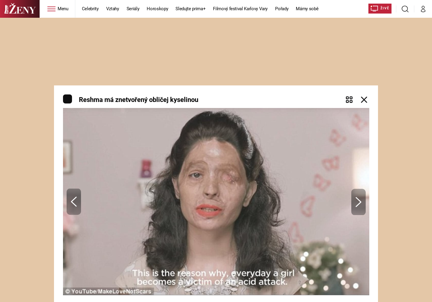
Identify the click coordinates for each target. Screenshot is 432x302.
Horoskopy (157, 8)
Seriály (133, 8)
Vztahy (112, 8)
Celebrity (90, 8)
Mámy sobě (307, 8)
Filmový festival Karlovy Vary (240, 8)
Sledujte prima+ (191, 8)
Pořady (281, 8)
